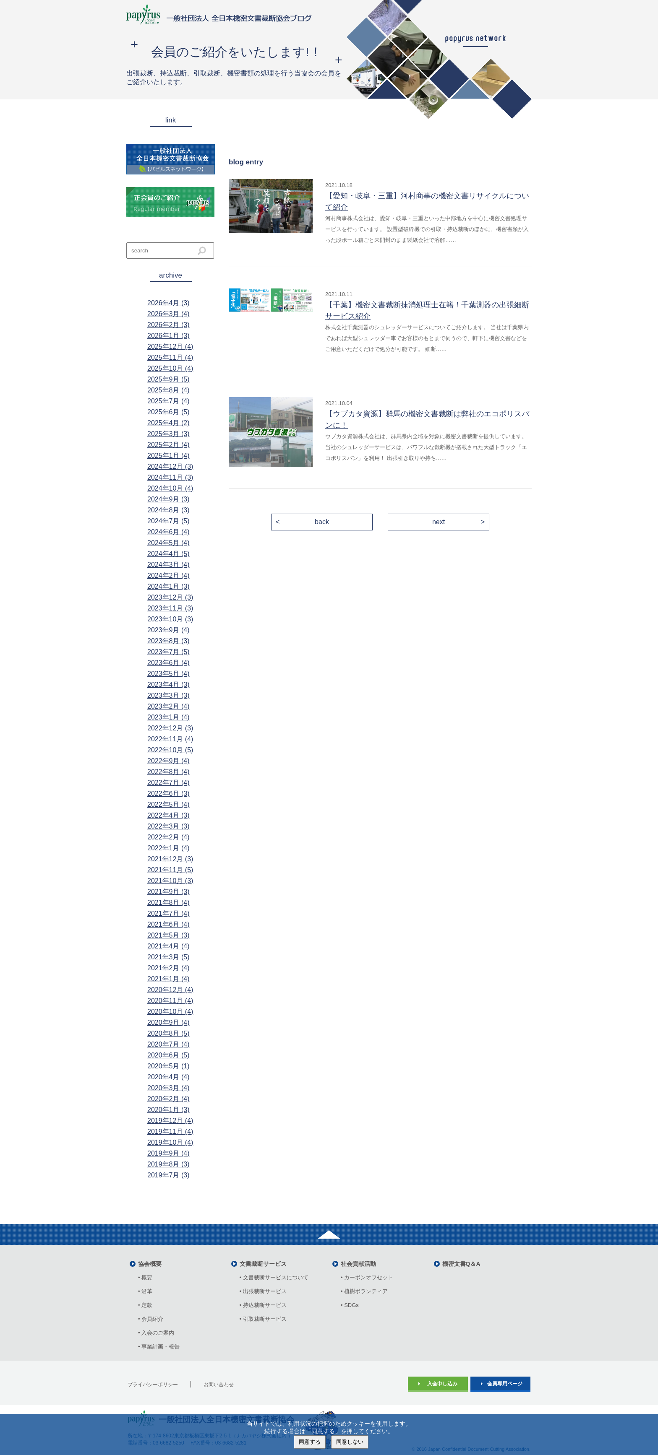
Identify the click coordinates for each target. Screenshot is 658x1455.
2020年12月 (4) (170, 989)
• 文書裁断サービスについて (274, 1277)
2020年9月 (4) (168, 1022)
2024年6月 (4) (168, 531)
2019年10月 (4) (170, 1142)
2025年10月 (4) (170, 368)
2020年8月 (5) (168, 1033)
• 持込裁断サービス (263, 1305)
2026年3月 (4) (168, 313)
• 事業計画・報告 (159, 1346)
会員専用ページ (504, 1384)
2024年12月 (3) (170, 466)
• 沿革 (148, 1291)
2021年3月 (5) (168, 957)
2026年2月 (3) (168, 324)
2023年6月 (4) (168, 662)
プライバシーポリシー (153, 1384)
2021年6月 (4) (168, 924)
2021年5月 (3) (168, 935)
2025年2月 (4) (168, 444)
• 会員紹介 (150, 1319)
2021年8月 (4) (168, 902)
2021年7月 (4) (168, 913)
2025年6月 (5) (168, 412)
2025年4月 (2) (168, 422)
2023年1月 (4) (168, 717)
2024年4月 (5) (168, 553)
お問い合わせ (219, 1384)
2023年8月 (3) (168, 640)
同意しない (349, 1442)
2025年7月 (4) (168, 401)
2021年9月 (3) (168, 891)
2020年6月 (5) (168, 1055)
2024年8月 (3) (168, 510)
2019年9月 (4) (168, 1153)
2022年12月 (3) (170, 728)
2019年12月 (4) (170, 1120)
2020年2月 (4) (168, 1098)
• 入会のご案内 (156, 1333)
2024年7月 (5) (168, 521)
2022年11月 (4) (170, 739)
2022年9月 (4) (168, 760)
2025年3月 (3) (168, 433)
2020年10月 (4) (170, 1011)
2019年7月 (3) (168, 1175)
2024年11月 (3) (170, 477)
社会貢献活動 (358, 1263)
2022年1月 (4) (168, 848)
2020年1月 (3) (168, 1109)
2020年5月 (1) (168, 1066)
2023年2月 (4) (168, 706)
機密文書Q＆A (461, 1263)
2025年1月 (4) (168, 455)
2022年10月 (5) (170, 749)
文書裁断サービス (263, 1263)
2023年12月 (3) (170, 597)
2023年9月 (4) (168, 630)
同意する (310, 1442)
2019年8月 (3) (168, 1164)
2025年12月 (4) (170, 346)
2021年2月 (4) (168, 968)
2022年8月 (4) (168, 771)
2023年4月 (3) (168, 684)
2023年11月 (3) (170, 608)
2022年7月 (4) (168, 782)
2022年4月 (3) (168, 815)
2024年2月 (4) (168, 575)
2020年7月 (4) (168, 1044)
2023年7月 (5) (168, 651)
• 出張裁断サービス (263, 1291)
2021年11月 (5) (170, 869)
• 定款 (145, 1305)
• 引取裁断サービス (263, 1319)
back (322, 521)
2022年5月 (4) (168, 804)
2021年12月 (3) (170, 859)
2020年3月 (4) (168, 1087)
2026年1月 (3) (168, 335)
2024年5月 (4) (168, 542)
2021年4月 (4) (168, 946)
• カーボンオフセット (367, 1277)
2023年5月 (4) (168, 673)
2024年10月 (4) (170, 488)
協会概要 (150, 1263)
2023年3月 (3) (168, 695)
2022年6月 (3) (168, 793)
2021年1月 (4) (168, 978)
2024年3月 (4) (168, 564)
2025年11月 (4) (170, 357)
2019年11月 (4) (170, 1131)
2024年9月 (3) (168, 499)
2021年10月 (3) (170, 880)
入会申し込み (442, 1384)
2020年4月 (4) (168, 1077)
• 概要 (145, 1277)
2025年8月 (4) (168, 390)
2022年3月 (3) (168, 826)
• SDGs (350, 1305)
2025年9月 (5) (168, 379)
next (438, 521)
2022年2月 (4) (168, 837)
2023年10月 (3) (170, 619)
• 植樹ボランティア (364, 1291)
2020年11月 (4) (170, 1000)
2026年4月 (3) (168, 303)
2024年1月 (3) (168, 586)
